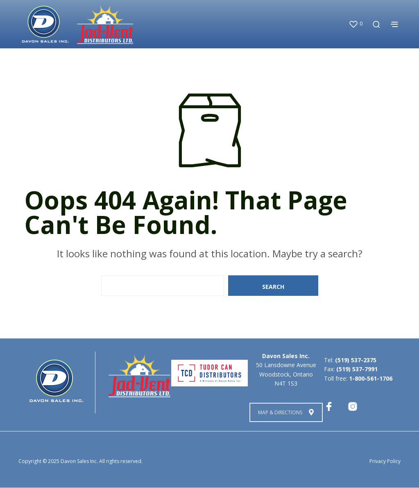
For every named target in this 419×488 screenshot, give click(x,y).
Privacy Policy (385, 461)
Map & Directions (286, 412)
